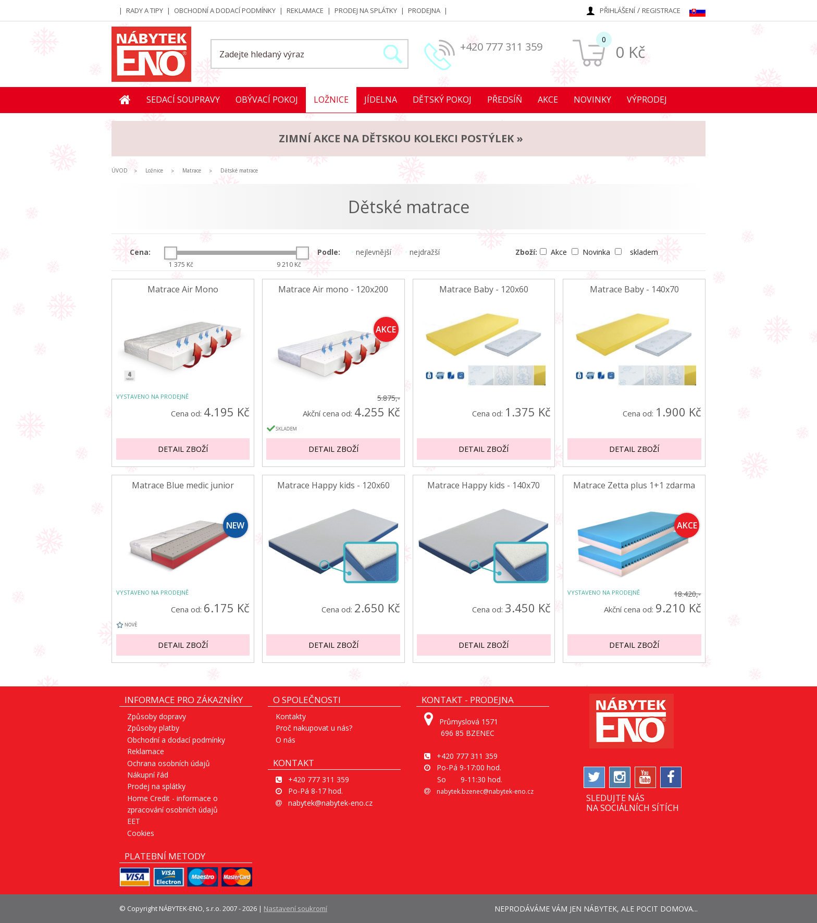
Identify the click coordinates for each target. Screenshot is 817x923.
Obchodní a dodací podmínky (225, 10)
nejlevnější (371, 252)
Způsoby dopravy (156, 716)
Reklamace (305, 10)
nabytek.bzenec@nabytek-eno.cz (485, 791)
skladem (636, 252)
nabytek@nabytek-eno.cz (330, 803)
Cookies (140, 833)
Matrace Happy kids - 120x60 (333, 485)
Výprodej (647, 99)
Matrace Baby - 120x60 (483, 289)
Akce (548, 99)
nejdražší (422, 252)
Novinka (592, 252)
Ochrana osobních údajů (168, 763)
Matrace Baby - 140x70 (634, 289)
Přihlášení (617, 10)
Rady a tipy (144, 10)
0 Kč (630, 52)
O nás (285, 740)
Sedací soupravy (183, 99)
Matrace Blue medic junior (183, 485)
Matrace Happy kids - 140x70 (483, 485)
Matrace (191, 170)
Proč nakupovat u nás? (314, 728)
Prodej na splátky (366, 10)
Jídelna (380, 99)
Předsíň (504, 99)
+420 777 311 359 (501, 47)
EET (133, 821)
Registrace (661, 10)
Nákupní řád (147, 775)
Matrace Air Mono (182, 289)
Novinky (592, 99)
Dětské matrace (239, 170)
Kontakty (291, 716)
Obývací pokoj (267, 99)
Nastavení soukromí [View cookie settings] (295, 908)
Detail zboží (183, 449)
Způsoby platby (153, 728)
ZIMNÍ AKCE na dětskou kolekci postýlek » (401, 138)
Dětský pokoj (442, 99)
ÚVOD (120, 170)
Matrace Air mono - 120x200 (333, 289)
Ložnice (331, 99)
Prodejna (424, 10)
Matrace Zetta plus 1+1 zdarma (634, 485)
